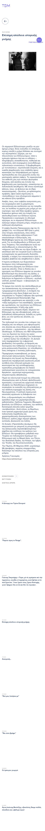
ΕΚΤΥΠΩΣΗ (6, 479)
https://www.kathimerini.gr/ (12, 459)
